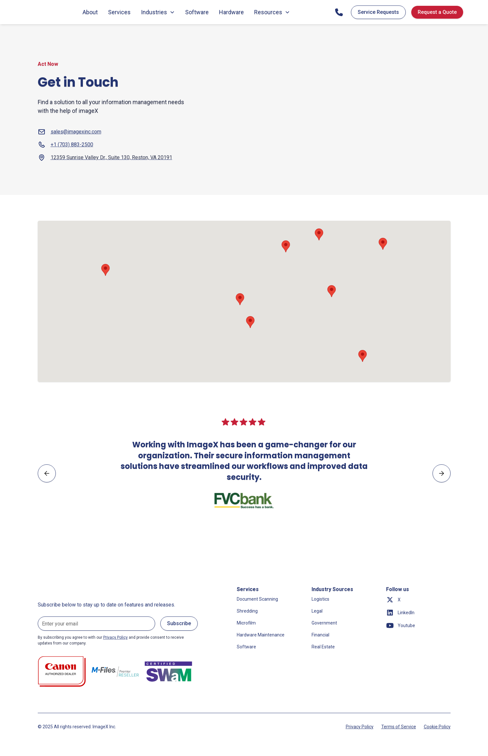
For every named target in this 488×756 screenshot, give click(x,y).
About (90, 12)
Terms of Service (398, 726)
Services (119, 12)
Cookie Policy (437, 726)
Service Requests (378, 12)
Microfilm (246, 622)
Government (324, 622)
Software (197, 12)
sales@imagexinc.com (76, 132)
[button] (250, 322)
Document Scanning (257, 599)
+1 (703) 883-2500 (72, 144)
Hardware (231, 12)
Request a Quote (437, 12)
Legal (317, 611)
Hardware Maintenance (260, 634)
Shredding (247, 611)
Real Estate (323, 646)
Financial (320, 634)
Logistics (320, 599)
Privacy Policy (359, 726)
